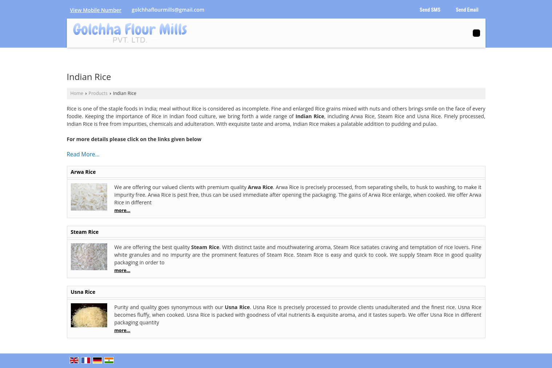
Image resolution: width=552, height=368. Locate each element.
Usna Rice (83, 291)
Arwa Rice (83, 171)
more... (122, 210)
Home (77, 93)
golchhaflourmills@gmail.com (168, 9)
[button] (95, 10)
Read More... (83, 154)
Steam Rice (85, 231)
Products (98, 93)
